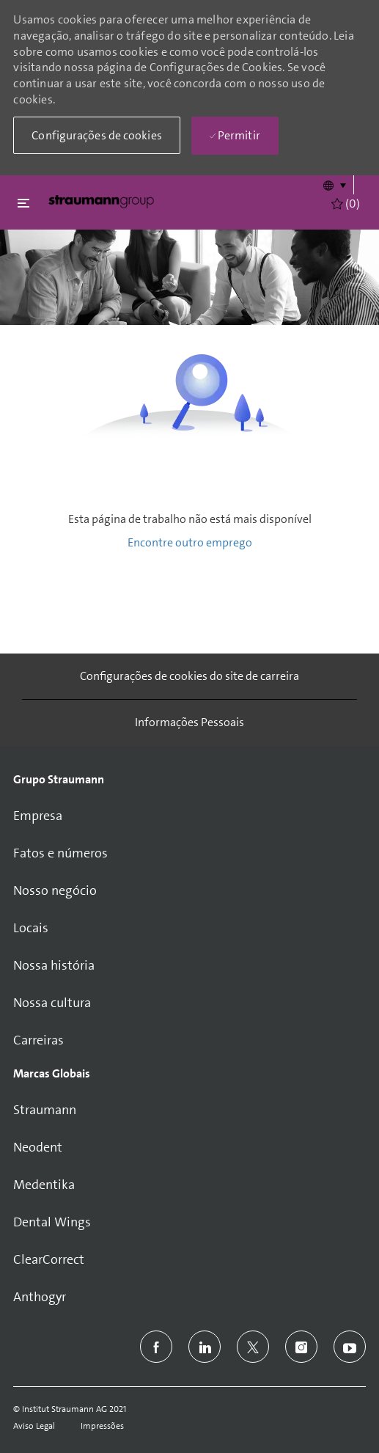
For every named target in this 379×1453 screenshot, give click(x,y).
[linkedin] (204, 1347)
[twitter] (253, 1347)
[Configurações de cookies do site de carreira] (189, 676)
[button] (333, 184)
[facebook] (156, 1347)
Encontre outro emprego (190, 542)
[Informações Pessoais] (189, 722)
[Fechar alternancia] (23, 203)
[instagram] (301, 1347)
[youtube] (350, 1347)
